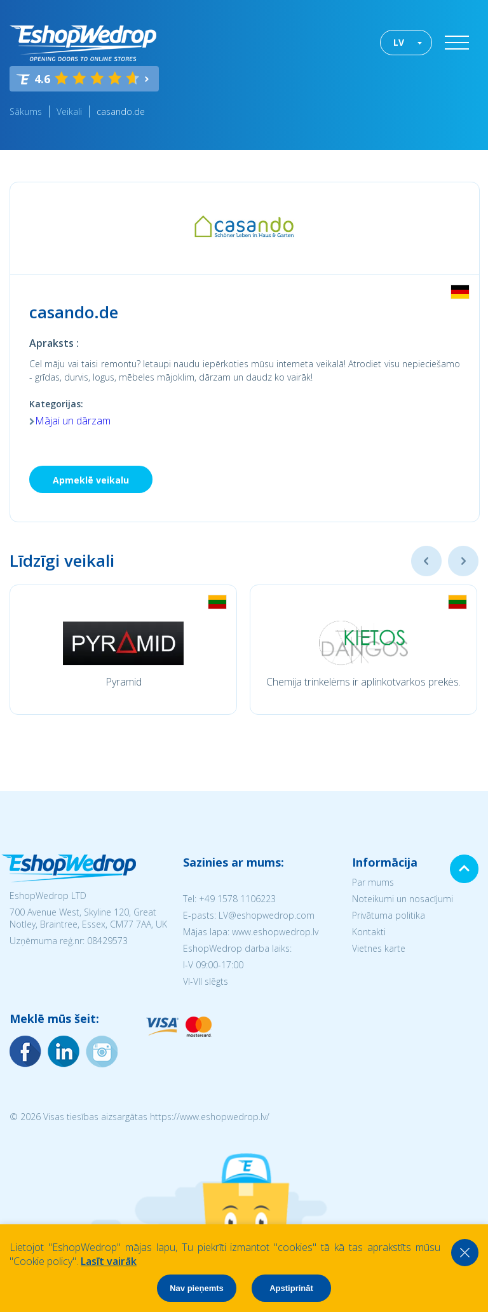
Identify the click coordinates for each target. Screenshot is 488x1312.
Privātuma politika (388, 915)
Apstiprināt (291, 1288)
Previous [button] (426, 561)
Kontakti (369, 932)
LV (398, 42)
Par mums (373, 882)
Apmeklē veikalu (91, 480)
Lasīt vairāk (109, 1261)
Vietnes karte (378, 948)
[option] (123, 650)
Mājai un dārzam (73, 421)
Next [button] (463, 561)
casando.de (121, 111)
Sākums (26, 111)
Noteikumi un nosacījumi (402, 899)
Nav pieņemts (197, 1288)
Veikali (69, 111)
